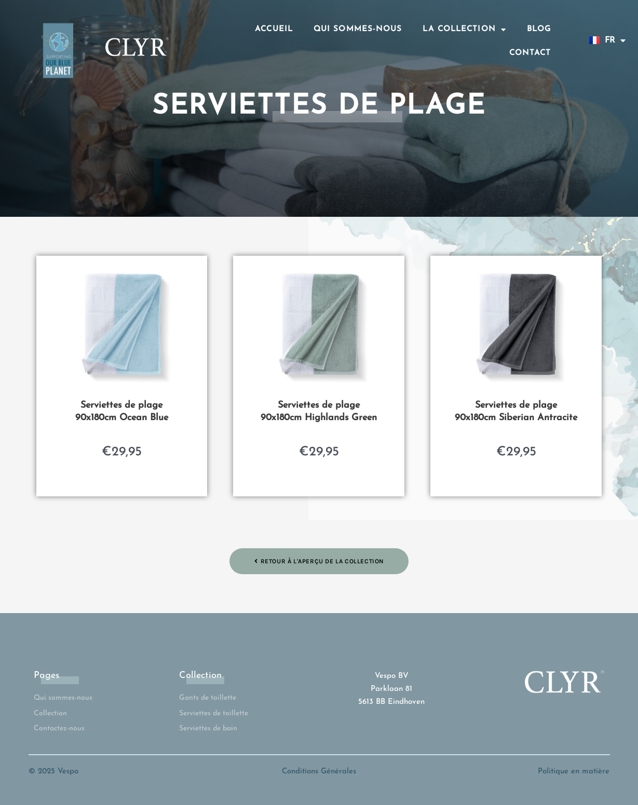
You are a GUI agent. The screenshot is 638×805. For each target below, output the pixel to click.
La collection (464, 30)
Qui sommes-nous (358, 29)
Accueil (274, 29)
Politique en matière (573, 771)
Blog (539, 29)
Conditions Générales (319, 771)
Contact (530, 53)
